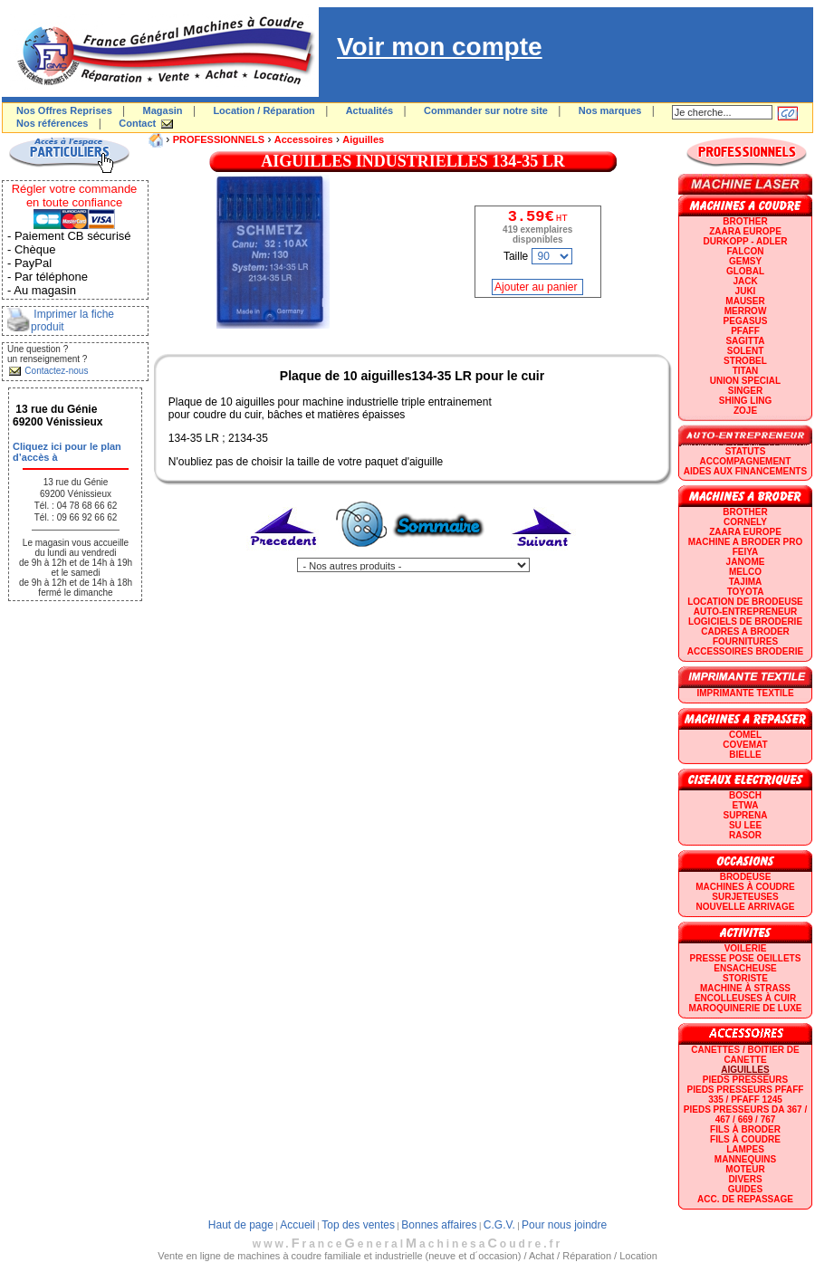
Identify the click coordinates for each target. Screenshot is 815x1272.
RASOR (745, 835)
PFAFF (745, 331)
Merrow (745, 311)
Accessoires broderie (745, 651)
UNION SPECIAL (745, 381)
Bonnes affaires (438, 1225)
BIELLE (745, 755)
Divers (745, 1179)
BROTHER (745, 221)
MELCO (745, 572)
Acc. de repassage (745, 1199)
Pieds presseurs (745, 1080)
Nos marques (610, 110)
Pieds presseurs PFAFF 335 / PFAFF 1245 (745, 1095)
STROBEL (745, 361)
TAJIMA (745, 582)
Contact (137, 123)
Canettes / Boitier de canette (745, 1055)
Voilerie (745, 948)
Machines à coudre (744, 887)
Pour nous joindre (564, 1225)
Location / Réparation (263, 110)
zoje (745, 411)
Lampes (745, 1149)
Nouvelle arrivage (745, 907)
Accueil (297, 1225)
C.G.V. (499, 1225)
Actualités (370, 110)
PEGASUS (746, 321)
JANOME (745, 562)
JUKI (745, 291)
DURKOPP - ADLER (746, 241)
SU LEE (745, 825)
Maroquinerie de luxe (744, 1008)
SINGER (745, 391)
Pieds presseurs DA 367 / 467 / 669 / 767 (745, 1114)
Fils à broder (745, 1129)
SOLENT (745, 351)
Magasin (163, 110)
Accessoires (303, 139)
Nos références (52, 123)
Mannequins (745, 1159)
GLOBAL (745, 271)
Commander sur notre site (486, 110)
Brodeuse (746, 877)
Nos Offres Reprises (64, 110)
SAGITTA (744, 341)
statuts (745, 451)
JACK (745, 281)
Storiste (745, 978)
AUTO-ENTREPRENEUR (745, 612)
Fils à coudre (745, 1139)
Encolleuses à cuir (745, 998)
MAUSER (744, 301)
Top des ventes (358, 1225)
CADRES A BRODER (745, 631)
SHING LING (745, 401)
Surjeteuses (745, 897)
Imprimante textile (744, 693)
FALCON (744, 251)
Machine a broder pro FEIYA (745, 547)
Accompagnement (745, 461)
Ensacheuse (745, 968)
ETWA (746, 805)
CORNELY (745, 522)
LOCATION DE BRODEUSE (745, 602)
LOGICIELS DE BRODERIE (745, 621)
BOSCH (745, 795)
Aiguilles (363, 139)
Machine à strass (745, 988)
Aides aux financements (745, 471)
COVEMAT (745, 745)
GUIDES (745, 1189)
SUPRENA (746, 815)
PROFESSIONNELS (218, 139)
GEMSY (745, 261)
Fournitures (745, 641)
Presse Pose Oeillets (745, 958)
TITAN (746, 371)
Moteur (744, 1169)
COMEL (745, 735)
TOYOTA (745, 592)
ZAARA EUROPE (745, 231)
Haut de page (240, 1225)
